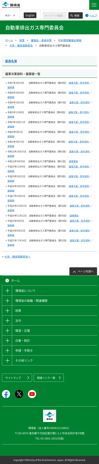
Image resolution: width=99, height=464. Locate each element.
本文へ (8, 15)
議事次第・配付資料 (78, 112)
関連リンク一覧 (46, 378)
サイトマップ (13, 378)
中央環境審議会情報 (69, 40)
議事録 (10, 87)
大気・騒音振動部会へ (18, 256)
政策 (22, 40)
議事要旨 (73, 161)
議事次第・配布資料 (79, 82)
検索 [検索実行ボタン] (76, 15)
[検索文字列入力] (55, 15)
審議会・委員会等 (41, 40)
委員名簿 (11, 61)
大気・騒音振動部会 (21, 45)
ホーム (9, 40)
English (30, 15)
